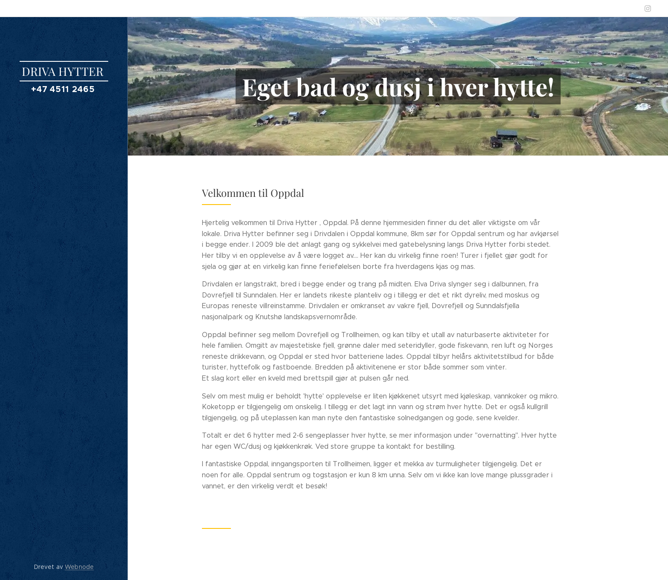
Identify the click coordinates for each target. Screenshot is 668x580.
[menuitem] (64, 285)
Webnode (79, 567)
